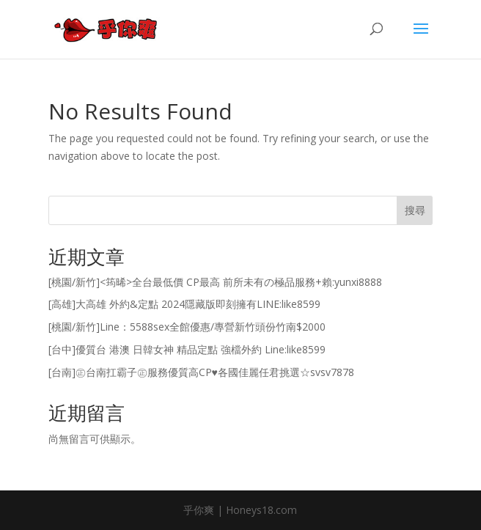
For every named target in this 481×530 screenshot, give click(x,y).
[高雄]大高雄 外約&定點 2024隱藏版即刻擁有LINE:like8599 (184, 304)
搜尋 (415, 210)
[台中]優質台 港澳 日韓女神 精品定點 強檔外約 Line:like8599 (187, 349)
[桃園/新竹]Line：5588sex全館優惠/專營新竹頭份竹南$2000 (187, 327)
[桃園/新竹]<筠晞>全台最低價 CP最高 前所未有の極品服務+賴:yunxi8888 (215, 282)
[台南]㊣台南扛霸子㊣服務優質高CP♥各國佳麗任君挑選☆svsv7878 (201, 372)
